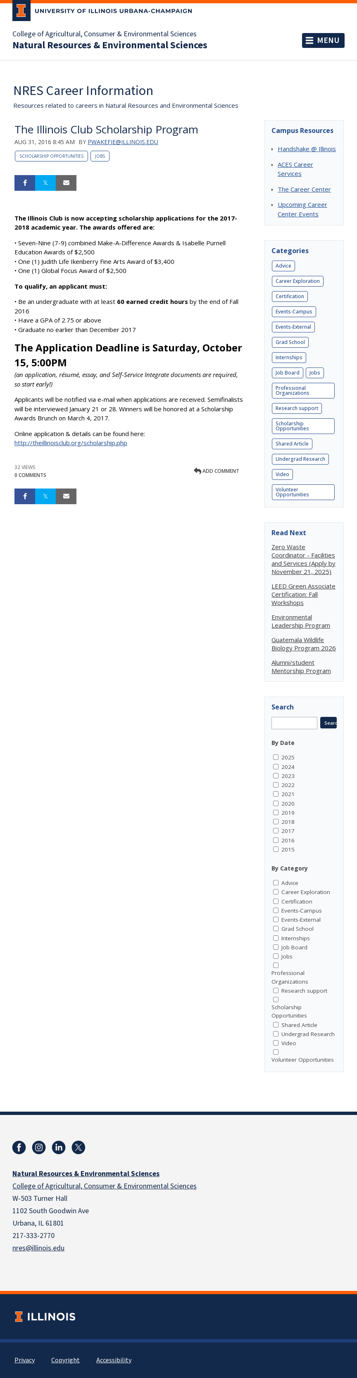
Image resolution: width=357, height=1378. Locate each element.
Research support (297, 408)
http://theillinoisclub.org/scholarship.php (70, 443)
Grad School (290, 342)
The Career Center (304, 189)
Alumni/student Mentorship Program (301, 666)
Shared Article (292, 443)
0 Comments (30, 475)
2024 (288, 767)
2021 (288, 794)
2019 (288, 812)
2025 (288, 757)
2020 (288, 803)
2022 (288, 785)
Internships (289, 357)
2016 (288, 840)
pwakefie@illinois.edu (123, 142)
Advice (283, 265)
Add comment (216, 470)
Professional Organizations (292, 390)
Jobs (100, 156)
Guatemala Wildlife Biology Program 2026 (303, 644)
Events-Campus (294, 311)
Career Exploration (298, 281)
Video (282, 474)
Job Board (288, 372)
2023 (288, 776)
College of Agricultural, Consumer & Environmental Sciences (104, 34)
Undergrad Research (300, 458)
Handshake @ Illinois (307, 149)
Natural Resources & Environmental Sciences (109, 45)
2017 (288, 831)
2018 (288, 821)
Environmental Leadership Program (300, 621)
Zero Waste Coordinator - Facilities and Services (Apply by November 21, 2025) (303, 559)
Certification (290, 296)
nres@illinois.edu (38, 1248)
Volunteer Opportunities (292, 492)
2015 (288, 849)
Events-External (293, 326)
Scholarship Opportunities (51, 156)
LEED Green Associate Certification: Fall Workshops (303, 594)
